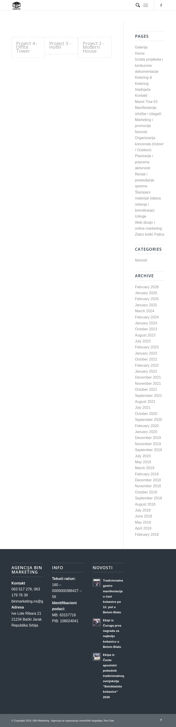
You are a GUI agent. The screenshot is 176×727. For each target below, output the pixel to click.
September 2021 (148, 396)
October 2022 (146, 359)
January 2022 (146, 371)
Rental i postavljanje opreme (144, 180)
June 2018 (143, 516)
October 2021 (146, 389)
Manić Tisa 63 (146, 102)
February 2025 (147, 299)
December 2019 (148, 438)
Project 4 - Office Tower (27, 47)
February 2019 (147, 474)
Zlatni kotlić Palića (149, 234)
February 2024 (147, 317)
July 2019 (143, 456)
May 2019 (143, 462)
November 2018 (148, 486)
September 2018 (148, 498)
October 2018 (146, 492)
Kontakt (141, 95)
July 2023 (143, 341)
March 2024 (144, 311)
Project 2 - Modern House (93, 47)
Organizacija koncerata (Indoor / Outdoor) (149, 144)
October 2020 (146, 414)
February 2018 (147, 534)
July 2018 (143, 510)
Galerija (141, 47)
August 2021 (145, 402)
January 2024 (146, 323)
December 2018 (148, 480)
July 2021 (143, 407)
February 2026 (147, 287)
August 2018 (145, 504)
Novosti (141, 132)
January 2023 (146, 353)
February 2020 (147, 426)
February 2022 (147, 365)
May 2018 (143, 522)
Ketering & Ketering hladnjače (143, 83)
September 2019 (148, 450)
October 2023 (146, 329)
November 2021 (148, 383)
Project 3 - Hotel (60, 45)
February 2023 (147, 347)
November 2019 (148, 444)
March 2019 (144, 468)
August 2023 (145, 335)
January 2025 (146, 305)
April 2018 (143, 528)
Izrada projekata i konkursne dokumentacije (149, 65)
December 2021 (148, 377)
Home (140, 53)
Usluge (140, 216)
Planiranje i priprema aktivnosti (144, 162)
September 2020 (148, 420)
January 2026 (146, 293)
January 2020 (146, 432)
